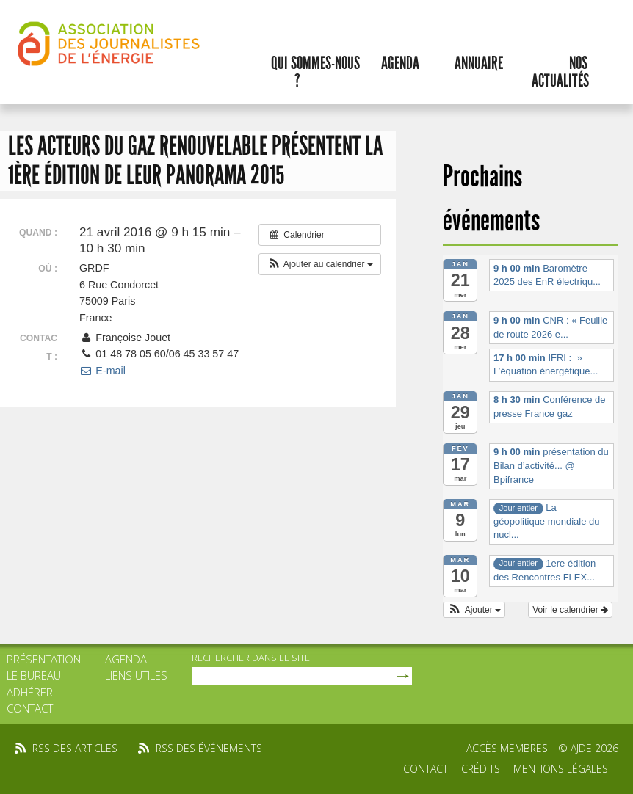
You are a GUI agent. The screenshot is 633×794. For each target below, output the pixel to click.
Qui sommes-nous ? (315, 72)
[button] (319, 264)
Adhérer (30, 692)
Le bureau (34, 675)
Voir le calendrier (570, 610)
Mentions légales (560, 769)
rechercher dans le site (251, 657)
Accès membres (507, 748)
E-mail (102, 370)
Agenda (400, 63)
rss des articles (74, 748)
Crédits (480, 769)
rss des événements (209, 748)
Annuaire (479, 63)
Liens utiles (136, 675)
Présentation (44, 659)
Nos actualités (560, 72)
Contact (30, 708)
